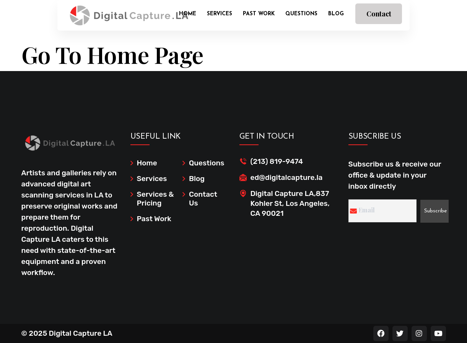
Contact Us (378, 16)
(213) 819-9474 (277, 161)
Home (187, 14)
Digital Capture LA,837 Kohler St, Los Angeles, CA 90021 (290, 203)
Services (219, 14)
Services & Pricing (155, 198)
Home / (33, 35)
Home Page (145, 54)
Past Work (259, 14)
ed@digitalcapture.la (287, 177)
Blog (336, 14)
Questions (301, 14)
